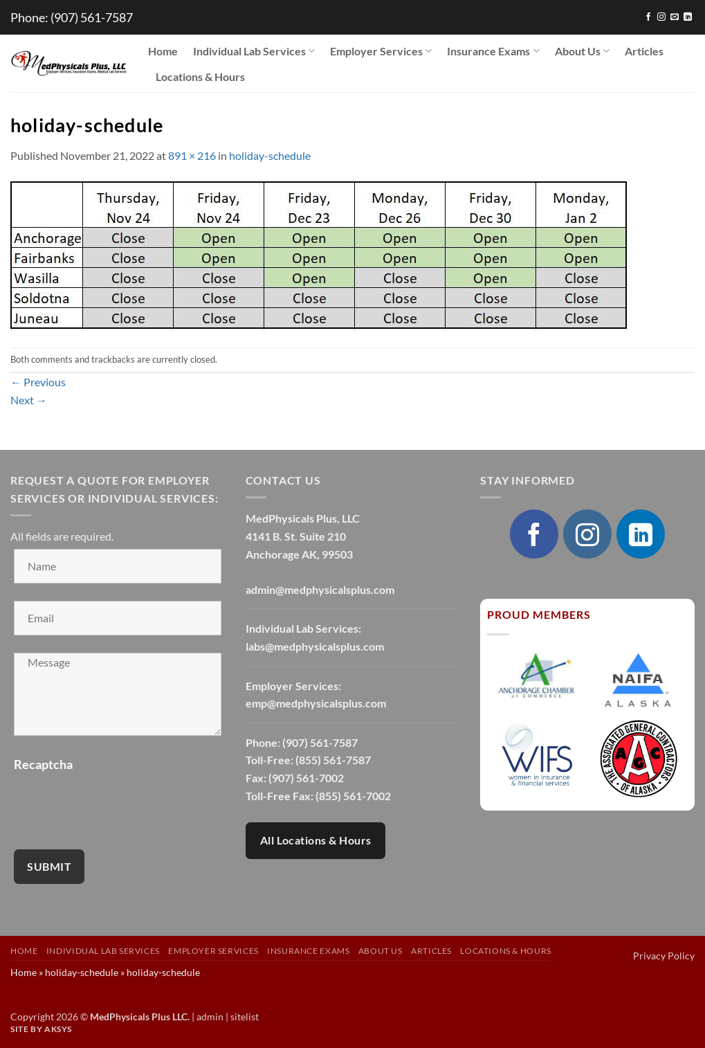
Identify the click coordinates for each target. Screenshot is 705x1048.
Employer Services (381, 51)
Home (163, 50)
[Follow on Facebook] (648, 17)
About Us (582, 51)
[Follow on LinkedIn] (688, 17)
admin (209, 1016)
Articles (644, 50)
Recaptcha (43, 764)
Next (28, 399)
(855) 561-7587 (333, 759)
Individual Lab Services (254, 51)
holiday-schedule (270, 155)
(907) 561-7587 (92, 17)
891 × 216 (192, 155)
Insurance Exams (493, 51)
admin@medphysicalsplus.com (320, 589)
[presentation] (119, 805)
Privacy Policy (664, 955)
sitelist (244, 1016)
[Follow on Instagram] (661, 17)
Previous (38, 381)
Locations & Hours (200, 76)
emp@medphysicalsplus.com (316, 703)
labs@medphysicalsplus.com (315, 646)
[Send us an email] (674, 17)
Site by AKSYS (41, 1029)
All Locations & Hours (316, 840)
